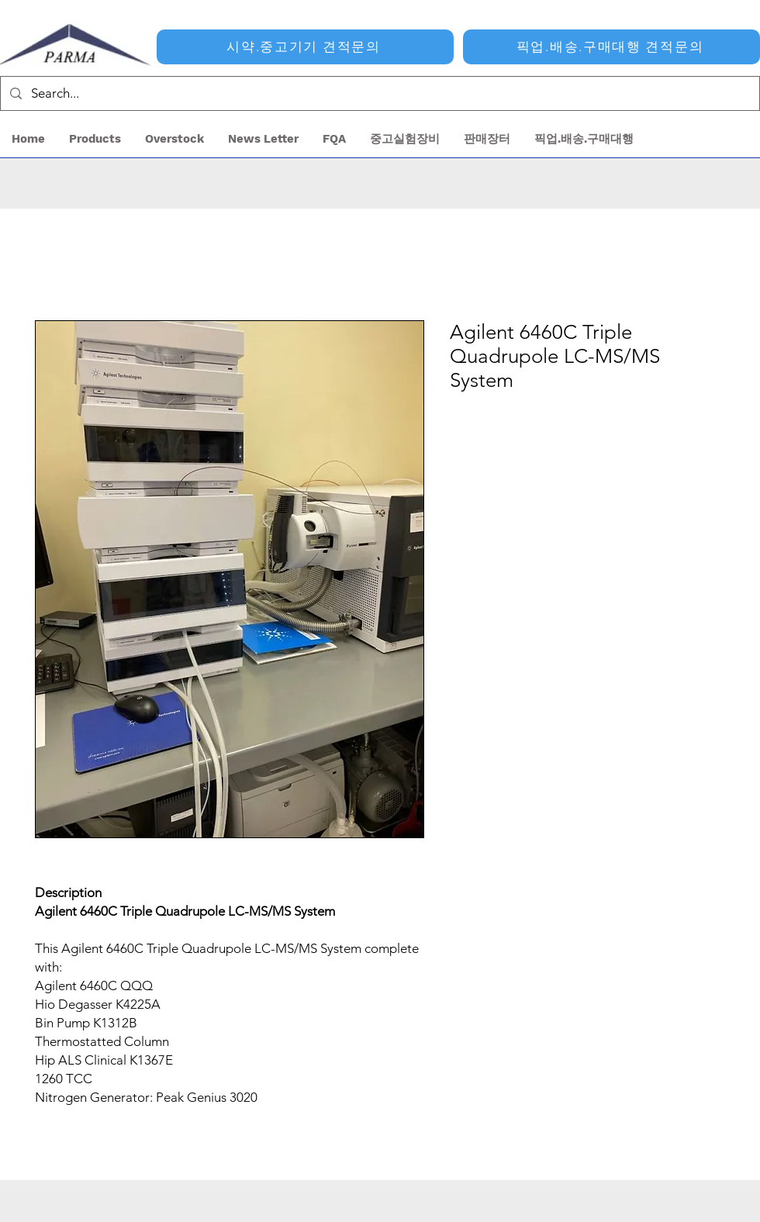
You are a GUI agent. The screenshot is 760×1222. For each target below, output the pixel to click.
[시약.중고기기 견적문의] (305, 46)
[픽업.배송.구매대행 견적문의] (611, 46)
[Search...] (379, 93)
